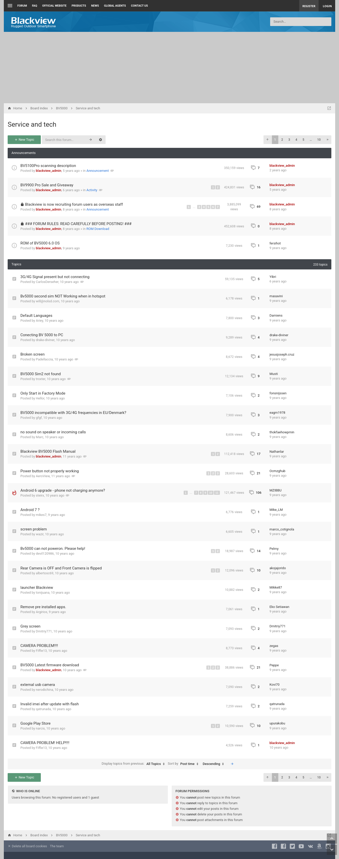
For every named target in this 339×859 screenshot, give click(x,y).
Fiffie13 (41, 651)
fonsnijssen (278, 393)
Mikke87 (276, 587)
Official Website (54, 5)
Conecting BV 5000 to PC (41, 335)
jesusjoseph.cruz (282, 354)
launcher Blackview (36, 587)
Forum (22, 5)
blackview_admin (48, 171)
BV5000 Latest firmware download (49, 665)
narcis (40, 728)
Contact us (139, 5)
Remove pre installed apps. (43, 607)
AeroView (43, 476)
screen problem (33, 529)
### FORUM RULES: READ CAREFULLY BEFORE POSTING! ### (78, 224)
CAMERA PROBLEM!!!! (39, 645)
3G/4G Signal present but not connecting (55, 277)
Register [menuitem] (309, 6)
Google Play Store (35, 723)
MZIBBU (276, 490)
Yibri (273, 277)
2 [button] (282, 139)
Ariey (39, 320)
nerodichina (44, 690)
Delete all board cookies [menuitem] (27, 846)
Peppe (274, 665)
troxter (40, 379)
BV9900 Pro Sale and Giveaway (46, 185)
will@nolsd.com (47, 301)
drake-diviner (45, 340)
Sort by (184, 764)
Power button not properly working (49, 471)
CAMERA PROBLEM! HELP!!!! (44, 742)
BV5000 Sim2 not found (40, 374)
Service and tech (32, 124)
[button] (267, 139)
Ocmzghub (277, 471)
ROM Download (97, 229)
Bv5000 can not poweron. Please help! (52, 548)
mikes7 (41, 515)
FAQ (34, 5)
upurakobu (277, 723)
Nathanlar (277, 451)
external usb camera (37, 684)
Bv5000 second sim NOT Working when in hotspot (62, 296)
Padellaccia (44, 359)
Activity (91, 190)
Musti (274, 374)
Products (79, 5)
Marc (40, 437)
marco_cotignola (282, 529)
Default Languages (36, 315)
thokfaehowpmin (282, 432)
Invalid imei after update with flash (49, 704)
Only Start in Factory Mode (42, 393)
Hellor (40, 398)
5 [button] (303, 139)
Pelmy (274, 549)
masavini (276, 296)
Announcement (97, 171)
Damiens (276, 315)
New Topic (24, 139)
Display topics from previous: (134, 764)
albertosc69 (45, 573)
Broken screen (32, 354)
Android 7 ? (30, 509)
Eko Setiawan (280, 607)
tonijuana (42, 592)
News (95, 5)
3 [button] (289, 139)
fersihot (275, 243)
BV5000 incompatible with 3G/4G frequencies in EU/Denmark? (73, 412)
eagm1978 (277, 412)
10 (210, 492)
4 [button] (296, 139)
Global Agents (115, 5)
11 (216, 492)
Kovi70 (275, 684)
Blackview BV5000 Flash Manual (48, 451)
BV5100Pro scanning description (48, 165)
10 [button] (319, 139)
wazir (40, 534)
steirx (40, 495)
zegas (274, 646)
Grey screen (30, 626)
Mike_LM (276, 510)
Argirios (41, 612)
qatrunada (43, 709)
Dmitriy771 (44, 631)
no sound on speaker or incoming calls (53, 432)
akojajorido (278, 568)
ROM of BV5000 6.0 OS (40, 243)
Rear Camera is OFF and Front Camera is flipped (61, 568)
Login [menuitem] (327, 6)
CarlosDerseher (47, 282)
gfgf (39, 418)
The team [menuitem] (57, 846)
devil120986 (45, 553)
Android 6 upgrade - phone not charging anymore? (62, 490)
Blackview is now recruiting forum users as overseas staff (74, 204)
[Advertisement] (170, 67)
